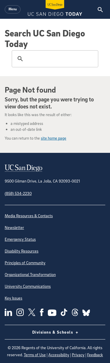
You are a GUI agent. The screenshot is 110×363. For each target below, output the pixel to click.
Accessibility (58, 354)
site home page (53, 138)
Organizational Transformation (30, 274)
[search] (54, 58)
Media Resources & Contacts (29, 215)
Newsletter (14, 227)
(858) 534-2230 (18, 193)
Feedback (95, 354)
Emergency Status (20, 239)
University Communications (28, 286)
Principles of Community (25, 262)
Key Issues (13, 297)
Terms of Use (35, 354)
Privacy (78, 354)
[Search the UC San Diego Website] (100, 9)
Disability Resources (21, 250)
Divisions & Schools (55, 332)
